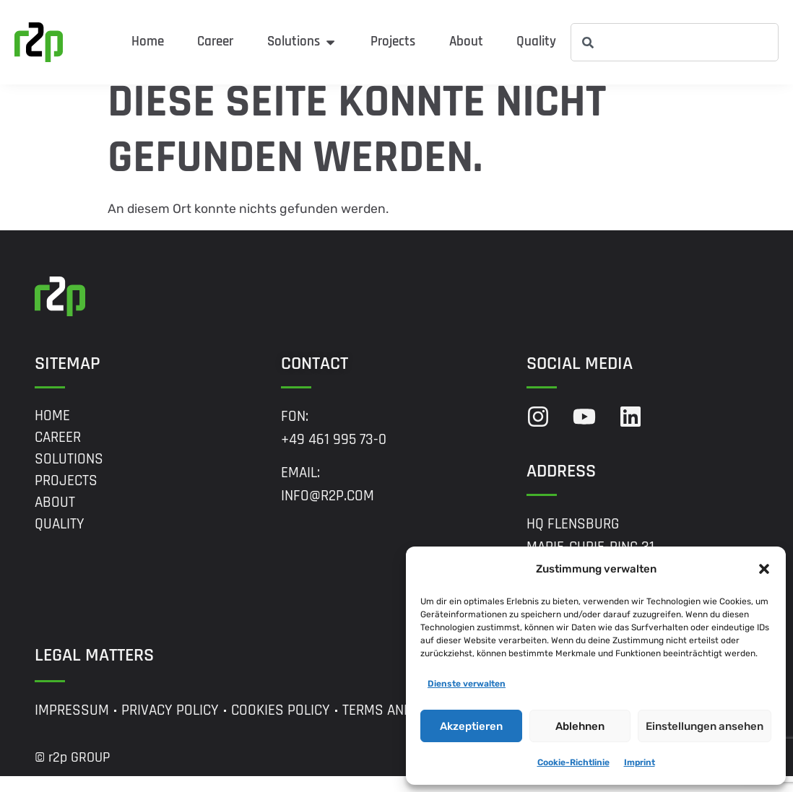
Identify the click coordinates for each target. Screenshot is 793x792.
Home (52, 431)
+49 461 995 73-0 (333, 454)
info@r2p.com (327, 511)
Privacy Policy (170, 726)
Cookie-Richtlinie (573, 762)
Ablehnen (579, 726)
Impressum (72, 726)
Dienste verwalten (467, 684)
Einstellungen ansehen (704, 726)
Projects (66, 496)
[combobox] (675, 42)
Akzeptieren (471, 726)
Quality (59, 539)
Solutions (69, 474)
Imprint (639, 762)
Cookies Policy (280, 726)
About (55, 517)
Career (58, 452)
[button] (764, 569)
